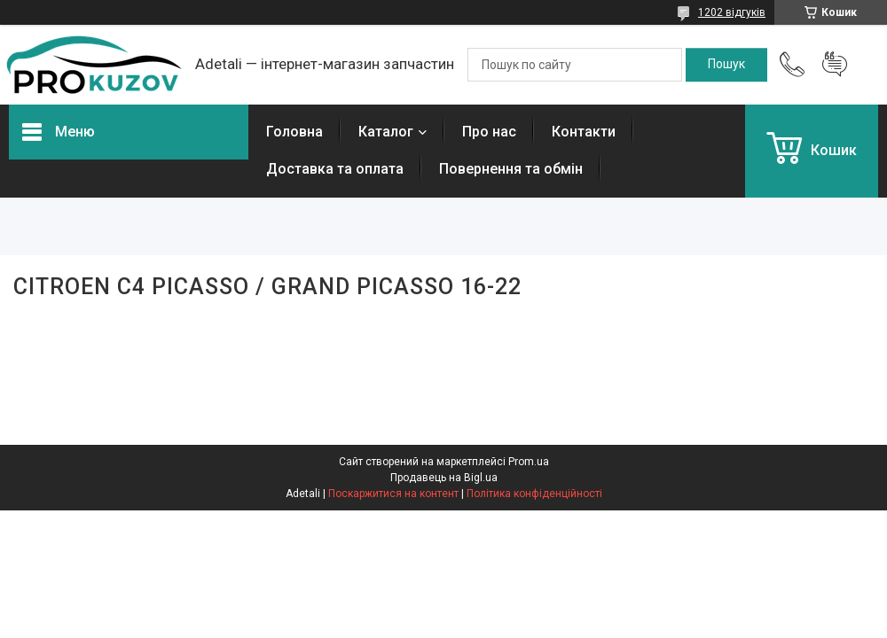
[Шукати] (726, 65)
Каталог (385, 131)
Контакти (584, 131)
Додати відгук (834, 64)
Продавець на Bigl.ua (444, 477)
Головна (294, 131)
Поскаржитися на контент (393, 493)
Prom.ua (528, 461)
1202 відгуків (731, 12)
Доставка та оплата (335, 168)
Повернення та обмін (511, 168)
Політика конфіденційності (534, 493)
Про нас (489, 131)
